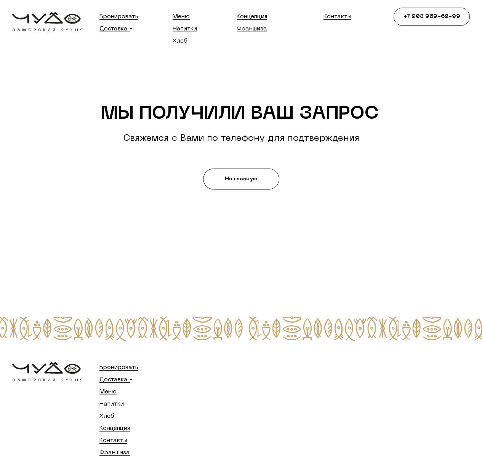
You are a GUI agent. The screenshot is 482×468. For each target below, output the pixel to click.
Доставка (113, 29)
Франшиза (252, 29)
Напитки (185, 29)
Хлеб (180, 41)
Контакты (337, 17)
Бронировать (118, 17)
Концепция (252, 17)
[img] (46, 18)
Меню (181, 17)
